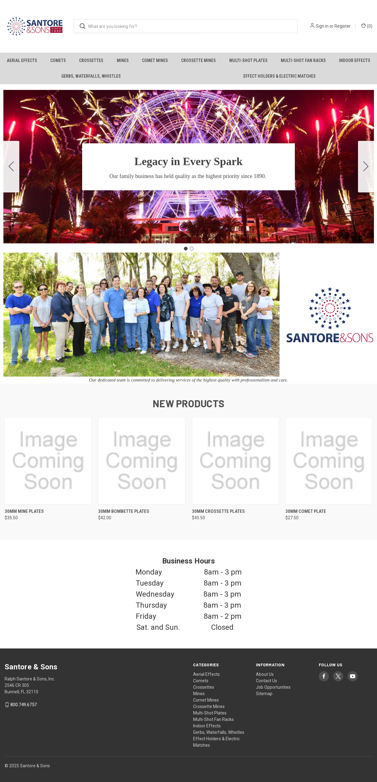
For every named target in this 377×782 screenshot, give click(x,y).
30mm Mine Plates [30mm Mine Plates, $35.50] (24, 511)
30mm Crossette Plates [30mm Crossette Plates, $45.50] (218, 511)
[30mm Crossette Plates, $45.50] (235, 460)
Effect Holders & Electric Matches (279, 76)
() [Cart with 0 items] (366, 26)
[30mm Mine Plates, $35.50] (48, 460)
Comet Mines (155, 60)
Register (342, 26)
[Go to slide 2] (11, 166)
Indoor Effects (354, 60)
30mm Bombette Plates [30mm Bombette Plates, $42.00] (123, 511)
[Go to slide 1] (186, 248)
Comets (58, 60)
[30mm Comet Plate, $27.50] (329, 460)
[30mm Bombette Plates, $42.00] (141, 460)
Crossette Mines (198, 60)
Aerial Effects (22, 60)
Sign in (322, 26)
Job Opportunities (273, 687)
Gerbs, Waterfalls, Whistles (91, 76)
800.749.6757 (23, 704)
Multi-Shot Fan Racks (303, 60)
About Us (265, 674)
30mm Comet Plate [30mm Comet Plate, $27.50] (305, 511)
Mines (123, 60)
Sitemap (264, 693)
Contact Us (266, 680)
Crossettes (91, 60)
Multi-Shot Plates (248, 60)
